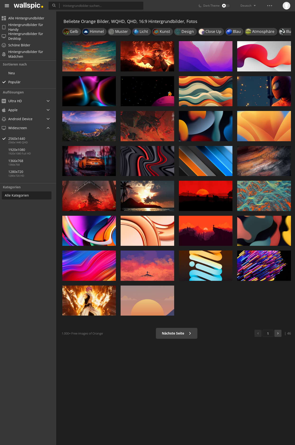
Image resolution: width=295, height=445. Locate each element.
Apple (13, 110)
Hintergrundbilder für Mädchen (25, 54)
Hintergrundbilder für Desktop (25, 36)
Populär (17, 82)
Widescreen (17, 128)
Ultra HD (15, 101)
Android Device (20, 119)
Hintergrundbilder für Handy (25, 27)
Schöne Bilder (19, 45)
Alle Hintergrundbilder (26, 18)
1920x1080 (19, 149)
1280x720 (18, 171)
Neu (14, 73)
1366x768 (18, 161)
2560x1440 (35, 138)
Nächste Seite (177, 333)
